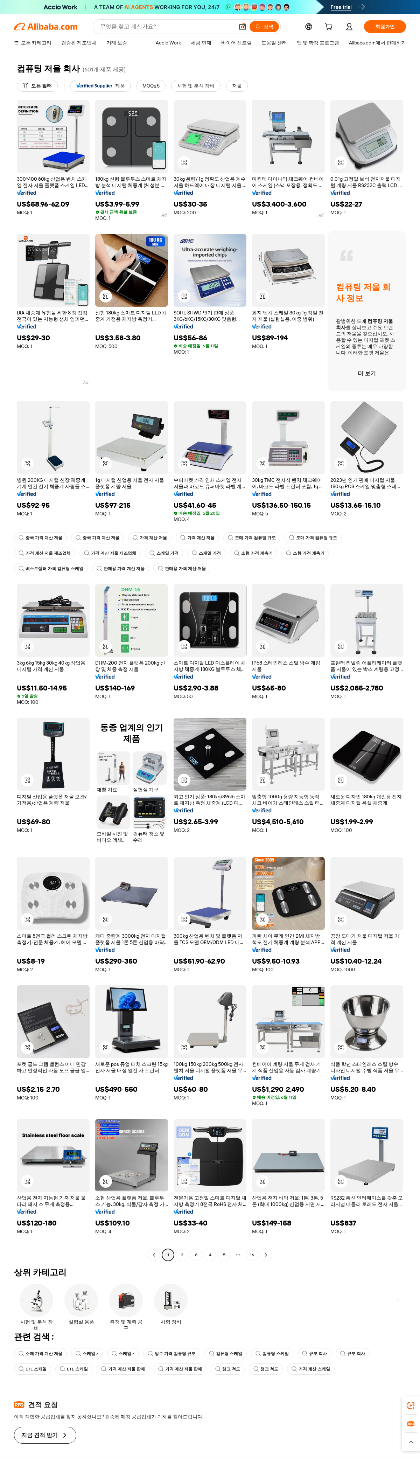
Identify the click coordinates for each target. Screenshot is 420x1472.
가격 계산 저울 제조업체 (45, 553)
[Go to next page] (266, 1255)
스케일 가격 (163, 553)
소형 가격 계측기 (253, 553)
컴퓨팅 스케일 (225, 1353)
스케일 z (87, 1353)
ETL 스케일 (33, 1369)
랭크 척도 (227, 1369)
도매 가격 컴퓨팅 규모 (252, 538)
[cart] (330, 27)
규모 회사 (314, 1353)
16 (252, 1254)
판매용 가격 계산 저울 (121, 568)
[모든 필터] (37, 86)
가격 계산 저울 (150, 538)
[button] (242, 26)
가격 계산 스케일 (311, 1369)
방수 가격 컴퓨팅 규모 (172, 1353)
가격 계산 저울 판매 (123, 1369)
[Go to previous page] (154, 1255)
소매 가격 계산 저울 (40, 1353)
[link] (411, 1405)
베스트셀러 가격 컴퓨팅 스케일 (51, 568)
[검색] (264, 26)
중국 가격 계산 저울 (40, 538)
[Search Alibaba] (166, 26)
